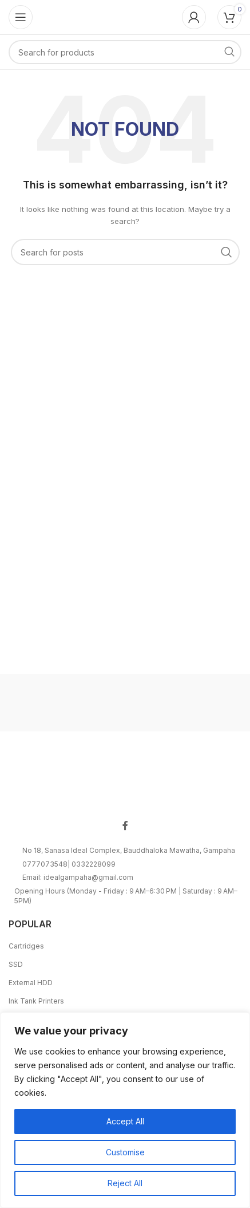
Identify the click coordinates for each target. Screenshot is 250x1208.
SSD (16, 964)
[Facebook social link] (125, 826)
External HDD (31, 982)
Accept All (125, 1121)
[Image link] (125, 779)
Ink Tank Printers (36, 1001)
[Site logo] (125, 16)
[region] (125, 1110)
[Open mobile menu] (20, 17)
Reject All (125, 1183)
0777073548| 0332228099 (69, 864)
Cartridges (26, 946)
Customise (125, 1152)
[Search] (125, 52)
